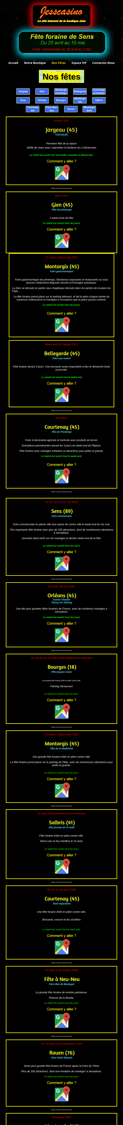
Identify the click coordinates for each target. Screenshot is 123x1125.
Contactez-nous (103, 63)
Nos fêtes (59, 63)
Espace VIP (79, 63)
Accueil (13, 63)
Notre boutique (35, 63)
